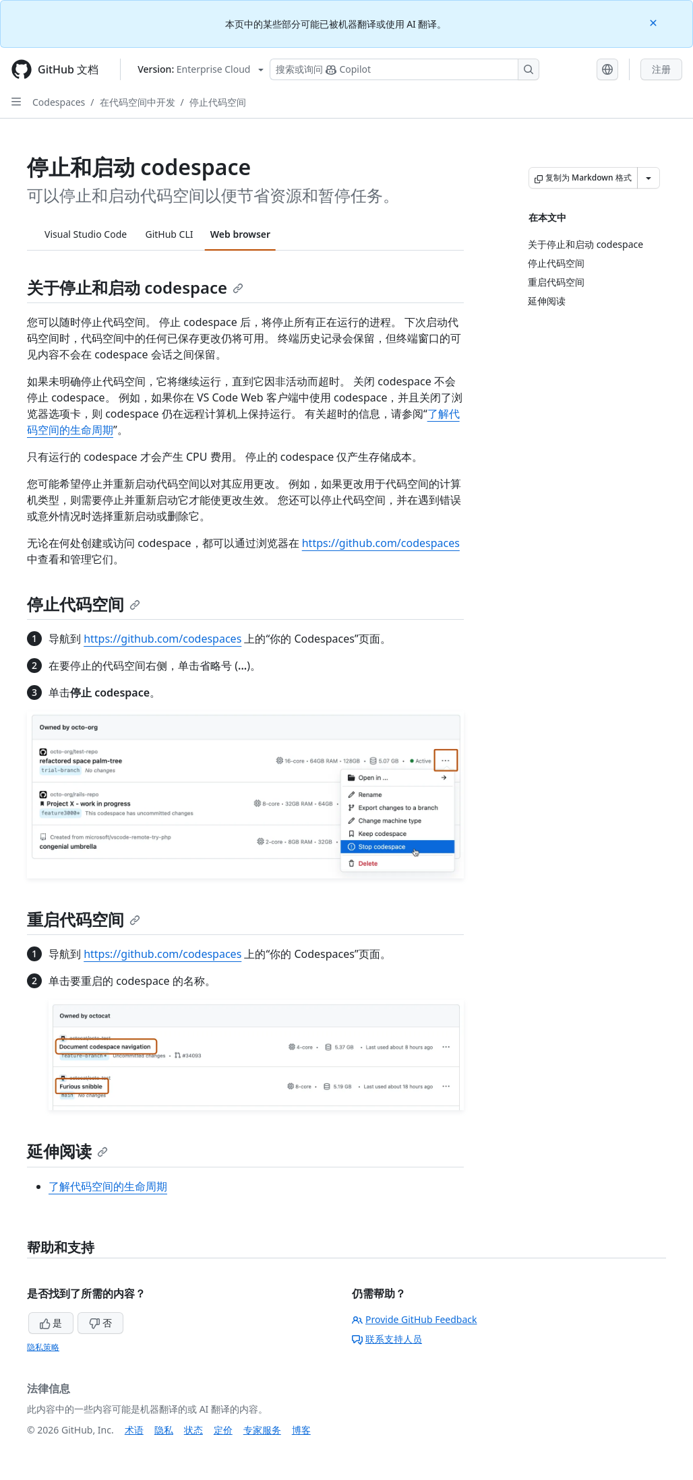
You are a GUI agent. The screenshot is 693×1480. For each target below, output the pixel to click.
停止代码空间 (217, 102)
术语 (134, 1429)
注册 (661, 69)
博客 (301, 1429)
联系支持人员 (387, 1338)
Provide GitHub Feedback (414, 1319)
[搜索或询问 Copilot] (404, 69)
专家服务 (262, 1429)
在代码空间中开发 (137, 102)
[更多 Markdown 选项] (648, 178)
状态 (193, 1429)
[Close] (654, 22)
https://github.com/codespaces (381, 543)
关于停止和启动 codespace (135, 287)
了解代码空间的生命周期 (108, 1186)
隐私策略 (43, 1347)
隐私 (163, 1429)
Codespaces (58, 102)
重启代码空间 (83, 919)
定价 (223, 1429)
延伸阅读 (67, 1151)
